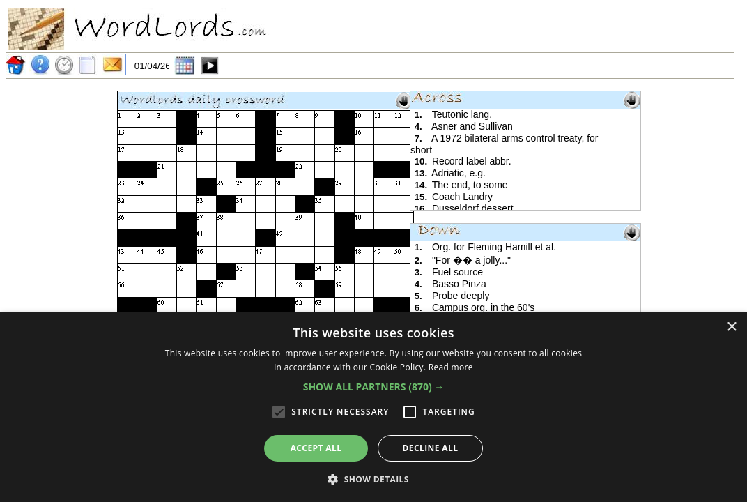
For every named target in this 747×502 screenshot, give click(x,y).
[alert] (373, 407)
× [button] (731, 327)
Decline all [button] (431, 448)
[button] (374, 386)
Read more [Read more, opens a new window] (451, 367)
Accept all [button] (316, 448)
